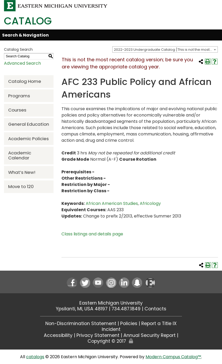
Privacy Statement (97, 335)
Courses (17, 110)
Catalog (28, 21)
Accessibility (58, 335)
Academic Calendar (19, 155)
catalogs (35, 357)
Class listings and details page (92, 234)
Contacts (155, 309)
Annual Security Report (149, 335)
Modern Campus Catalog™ (173, 357)
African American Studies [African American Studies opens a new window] (112, 203)
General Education (28, 124)
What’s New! (21, 172)
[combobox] (165, 49)
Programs (19, 96)
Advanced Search (22, 63)
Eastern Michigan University (111, 303)
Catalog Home (24, 81)
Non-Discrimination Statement (80, 323)
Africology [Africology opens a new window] (150, 203)
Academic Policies (28, 138)
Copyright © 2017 (107, 341)
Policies (128, 323)
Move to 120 (21, 186)
